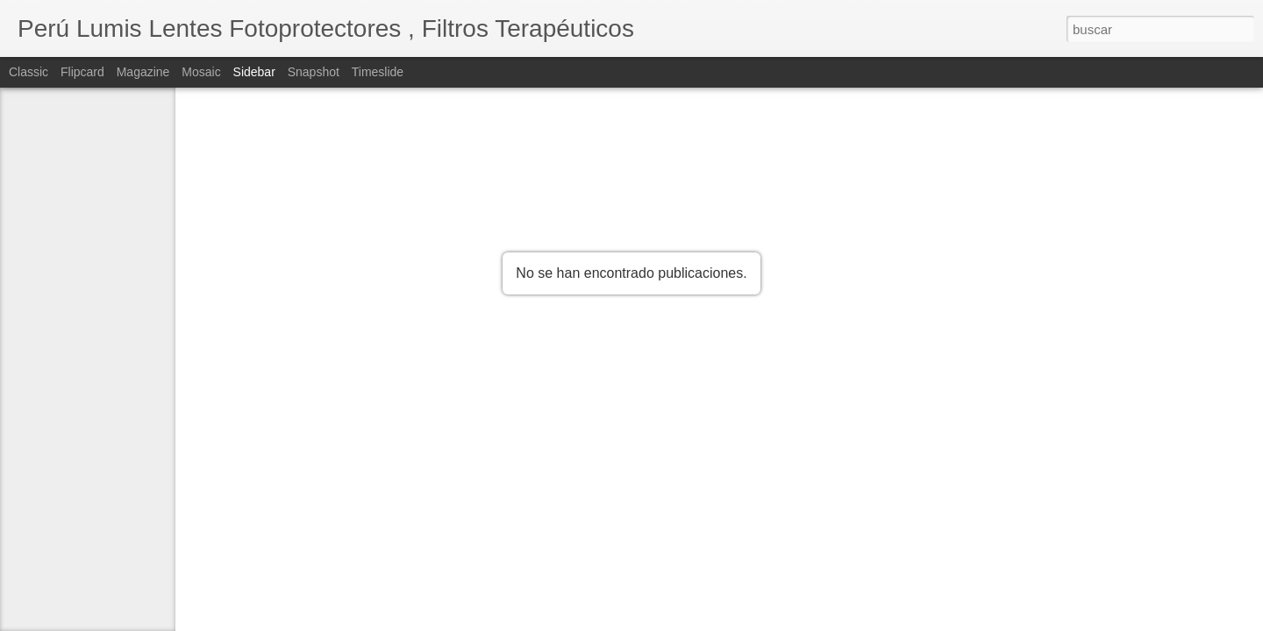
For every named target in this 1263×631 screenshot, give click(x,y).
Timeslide (377, 72)
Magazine (143, 72)
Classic (28, 72)
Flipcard (82, 72)
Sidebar (254, 72)
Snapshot (313, 72)
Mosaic (201, 72)
